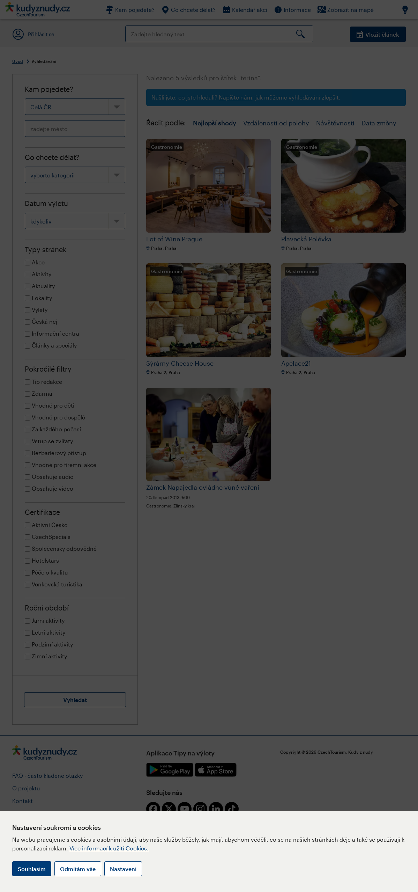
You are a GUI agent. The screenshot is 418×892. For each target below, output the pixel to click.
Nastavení (123, 868)
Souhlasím (32, 868)
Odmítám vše (78, 868)
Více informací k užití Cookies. (109, 848)
